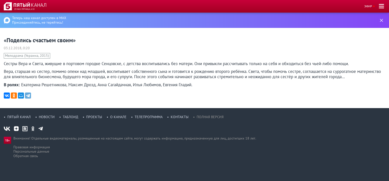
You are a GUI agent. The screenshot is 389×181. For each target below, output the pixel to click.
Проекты (94, 117)
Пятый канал (19, 117)
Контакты (180, 117)
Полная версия (210, 117)
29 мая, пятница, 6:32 (24, 9)
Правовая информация (31, 147)
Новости (47, 117)
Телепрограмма (149, 117)
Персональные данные (31, 151)
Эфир (368, 6)
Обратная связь (25, 156)
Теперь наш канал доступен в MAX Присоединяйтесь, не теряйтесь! (39, 20)
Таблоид (70, 117)
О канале (118, 117)
